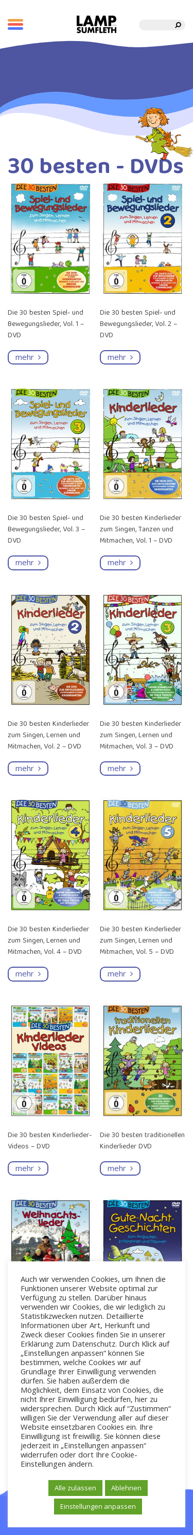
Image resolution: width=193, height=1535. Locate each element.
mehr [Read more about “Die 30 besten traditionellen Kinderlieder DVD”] (120, 1168)
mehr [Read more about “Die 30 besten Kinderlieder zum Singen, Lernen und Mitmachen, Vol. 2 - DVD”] (28, 768)
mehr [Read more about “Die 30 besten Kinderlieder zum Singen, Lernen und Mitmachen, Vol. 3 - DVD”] (120, 768)
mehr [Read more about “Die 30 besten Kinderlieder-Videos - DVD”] (28, 1168)
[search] (178, 25)
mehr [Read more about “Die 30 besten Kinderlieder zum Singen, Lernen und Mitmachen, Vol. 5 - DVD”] (120, 973)
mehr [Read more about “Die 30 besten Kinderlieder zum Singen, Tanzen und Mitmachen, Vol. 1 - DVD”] (120, 562)
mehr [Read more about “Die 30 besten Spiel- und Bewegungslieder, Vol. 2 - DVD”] (120, 357)
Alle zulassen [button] (75, 1487)
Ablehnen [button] (126, 1487)
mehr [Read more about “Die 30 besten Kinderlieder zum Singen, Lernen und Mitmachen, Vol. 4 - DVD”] (28, 973)
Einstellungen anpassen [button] (98, 1506)
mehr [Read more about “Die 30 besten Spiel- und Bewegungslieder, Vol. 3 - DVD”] (28, 562)
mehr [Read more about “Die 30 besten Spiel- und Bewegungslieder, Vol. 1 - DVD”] (28, 357)
